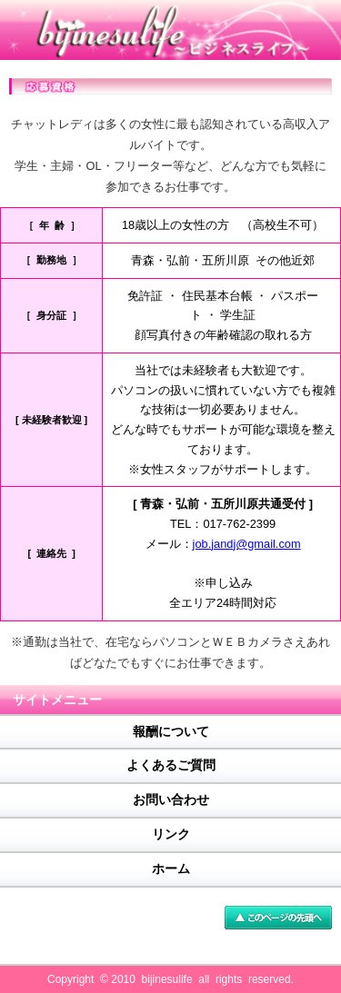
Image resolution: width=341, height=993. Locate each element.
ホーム (171, 868)
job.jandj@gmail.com (247, 544)
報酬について (171, 731)
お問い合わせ (171, 799)
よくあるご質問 (171, 765)
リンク (171, 834)
